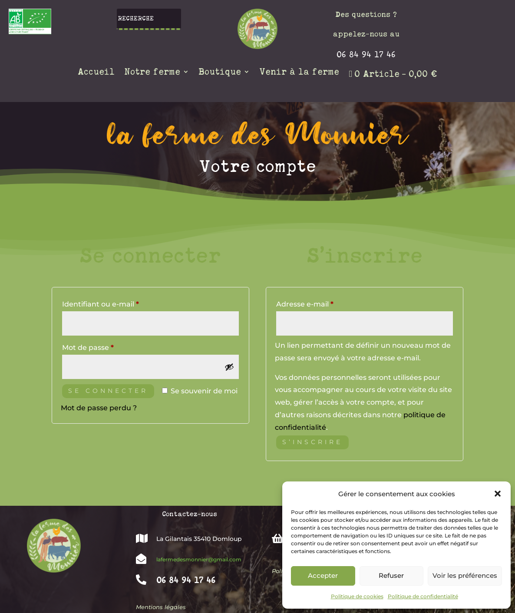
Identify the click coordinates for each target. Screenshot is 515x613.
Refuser (391, 575)
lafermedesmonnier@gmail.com (198, 559)
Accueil (96, 72)
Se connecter (108, 391)
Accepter (323, 575)
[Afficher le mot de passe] (229, 367)
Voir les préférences (464, 575)
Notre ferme (152, 72)
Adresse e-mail (324, 302)
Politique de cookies (357, 596)
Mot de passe (107, 346)
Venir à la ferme (299, 72)
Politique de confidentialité (423, 596)
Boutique (219, 72)
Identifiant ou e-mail (120, 302)
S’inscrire (312, 442)
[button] (497, 493)
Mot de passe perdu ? (99, 408)
